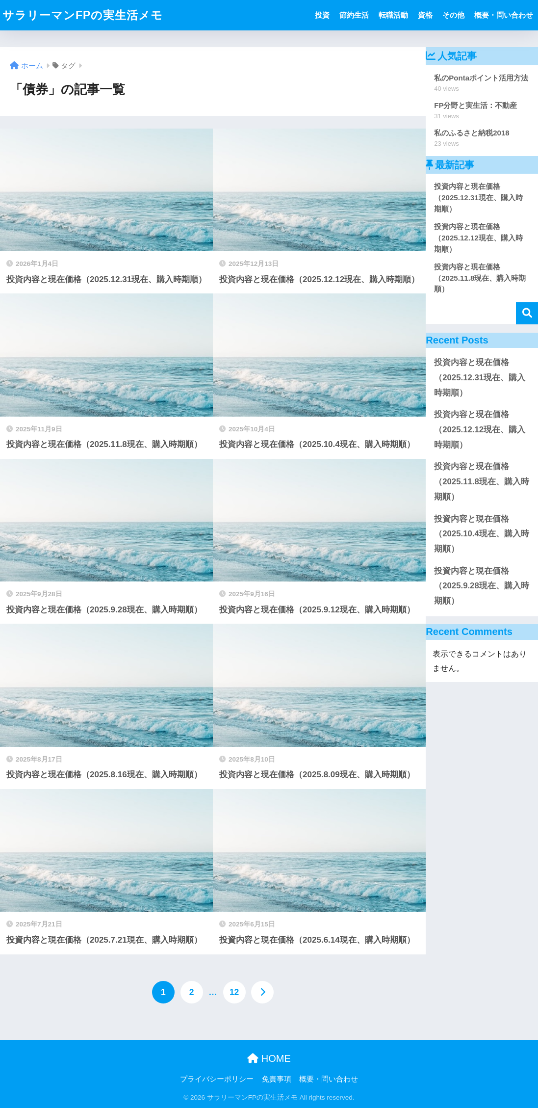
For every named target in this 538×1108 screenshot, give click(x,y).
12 (234, 992)
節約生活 (354, 15)
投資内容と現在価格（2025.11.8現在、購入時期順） (481, 481)
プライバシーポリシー (217, 1079)
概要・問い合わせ (503, 15)
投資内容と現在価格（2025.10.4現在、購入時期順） (481, 534)
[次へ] (262, 992)
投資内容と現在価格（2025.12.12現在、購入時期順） (479, 429)
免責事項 (276, 1079)
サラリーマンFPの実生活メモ (82, 15)
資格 (425, 15)
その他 (453, 15)
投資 (322, 15)
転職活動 (393, 15)
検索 (527, 313)
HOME (269, 1058)
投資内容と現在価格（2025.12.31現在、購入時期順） (479, 377)
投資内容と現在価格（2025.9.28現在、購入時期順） (481, 586)
